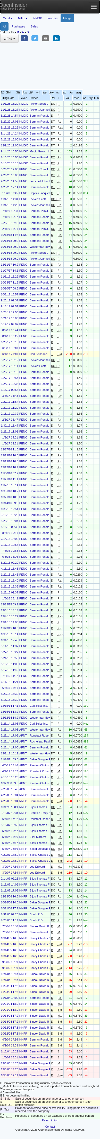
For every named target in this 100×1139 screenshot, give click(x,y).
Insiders (52, 18)
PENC (23, 169)
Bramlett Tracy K (40, 813)
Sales (34, 26)
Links (9, 38)
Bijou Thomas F (39, 807)
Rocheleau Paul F (41, 741)
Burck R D (36, 914)
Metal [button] (7, 18)
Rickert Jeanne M (41, 109)
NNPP (23, 795)
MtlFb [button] (23, 18)
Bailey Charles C (40, 854)
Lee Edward (37, 866)
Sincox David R (39, 926)
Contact (50, 1126)
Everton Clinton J (40, 765)
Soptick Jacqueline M (43, 193)
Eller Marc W (38, 836)
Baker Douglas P (40, 759)
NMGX (37, 18)
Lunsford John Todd (42, 181)
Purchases (18, 26)
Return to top (50, 1120)
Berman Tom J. (39, 169)
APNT (23, 729)
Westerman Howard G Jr (45, 246)
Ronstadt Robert (40, 735)
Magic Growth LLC (41, 151)
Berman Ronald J (41, 115)
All (4, 26)
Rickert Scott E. (39, 103)
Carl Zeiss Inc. (39, 354)
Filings (67, 18)
